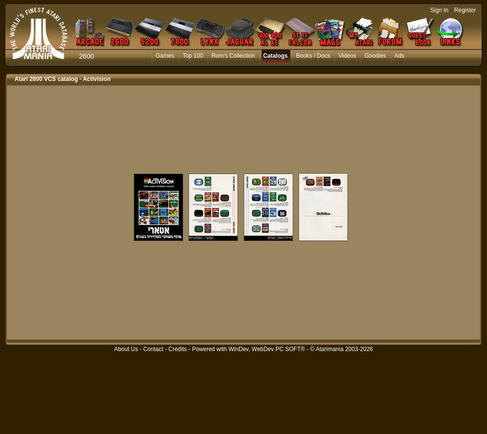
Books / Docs (313, 55)
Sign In (439, 10)
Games (165, 55)
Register (465, 10)
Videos (347, 55)
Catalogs (275, 55)
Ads (399, 55)
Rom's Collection (233, 55)
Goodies (375, 55)
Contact (153, 349)
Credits (177, 349)
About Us (126, 349)
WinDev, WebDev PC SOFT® (267, 349)
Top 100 (193, 55)
